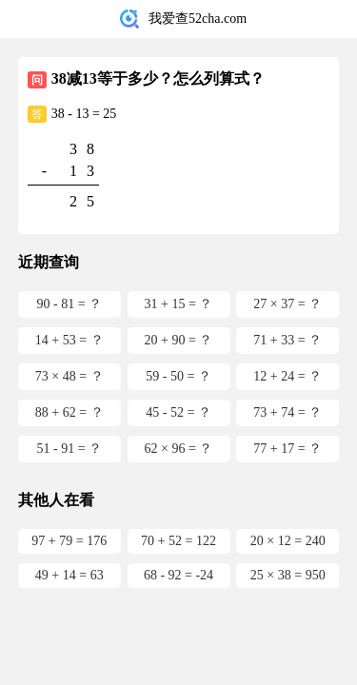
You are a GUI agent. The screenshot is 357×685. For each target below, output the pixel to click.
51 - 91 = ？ (69, 448)
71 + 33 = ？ (287, 340)
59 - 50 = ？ (178, 376)
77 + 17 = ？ (287, 448)
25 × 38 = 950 (288, 575)
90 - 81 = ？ (69, 304)
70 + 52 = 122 (178, 541)
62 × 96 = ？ (179, 448)
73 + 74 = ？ (287, 412)
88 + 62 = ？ (69, 412)
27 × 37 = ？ (287, 304)
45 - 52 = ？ (178, 412)
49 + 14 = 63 (69, 575)
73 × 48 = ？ (69, 376)
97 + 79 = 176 (69, 541)
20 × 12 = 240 (288, 541)
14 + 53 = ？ (69, 340)
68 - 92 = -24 (178, 575)
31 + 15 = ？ (179, 304)
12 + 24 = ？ (287, 376)
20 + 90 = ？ (179, 340)
